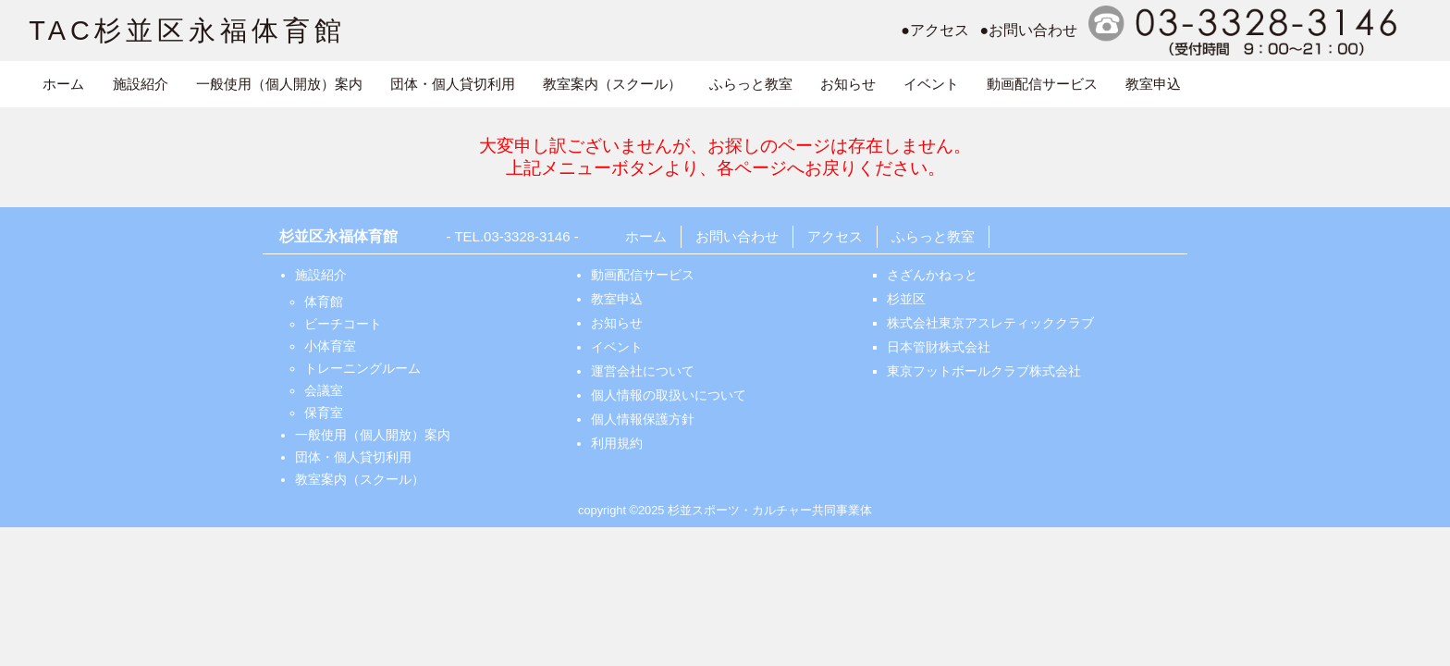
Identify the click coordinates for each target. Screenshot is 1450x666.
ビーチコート (343, 323)
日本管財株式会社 (938, 346)
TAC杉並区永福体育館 (187, 30)
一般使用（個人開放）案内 (279, 84)
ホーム (63, 84)
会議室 (323, 390)
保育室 (323, 412)
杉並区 (906, 298)
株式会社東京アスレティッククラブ (990, 322)
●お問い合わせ (1029, 30)
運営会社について (642, 371)
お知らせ (848, 84)
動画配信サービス (1042, 84)
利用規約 (617, 443)
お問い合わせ (737, 236)
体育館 (323, 301)
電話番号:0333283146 (1245, 31)
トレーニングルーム (362, 368)
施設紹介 (140, 84)
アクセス (835, 236)
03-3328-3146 (527, 236)
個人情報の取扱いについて (668, 395)
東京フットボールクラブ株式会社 (984, 371)
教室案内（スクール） (612, 84)
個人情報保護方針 (642, 419)
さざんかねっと (932, 274)
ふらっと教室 (751, 84)
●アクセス (935, 30)
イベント (931, 84)
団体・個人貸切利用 (452, 84)
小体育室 (330, 346)
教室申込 (1153, 84)
